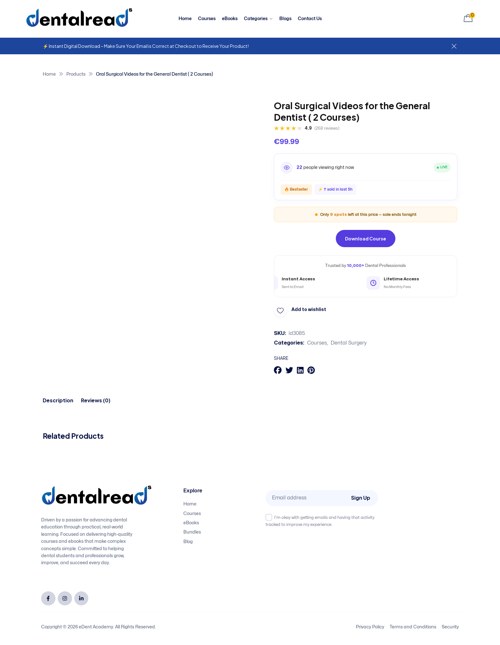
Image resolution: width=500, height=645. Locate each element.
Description (58, 400)
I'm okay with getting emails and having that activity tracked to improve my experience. (320, 520)
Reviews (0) (95, 400)
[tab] (58, 400)
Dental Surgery (349, 342)
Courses (317, 342)
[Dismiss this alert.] (454, 46)
